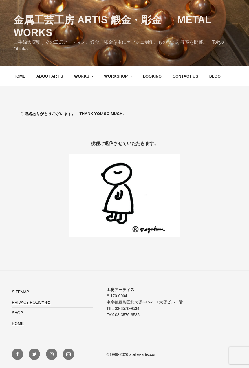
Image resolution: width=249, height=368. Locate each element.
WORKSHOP (118, 76)
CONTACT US (185, 76)
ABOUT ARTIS (49, 76)
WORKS (84, 76)
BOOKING (152, 76)
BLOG (215, 76)
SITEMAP (20, 292)
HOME (19, 76)
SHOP (17, 312)
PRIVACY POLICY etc (31, 302)
